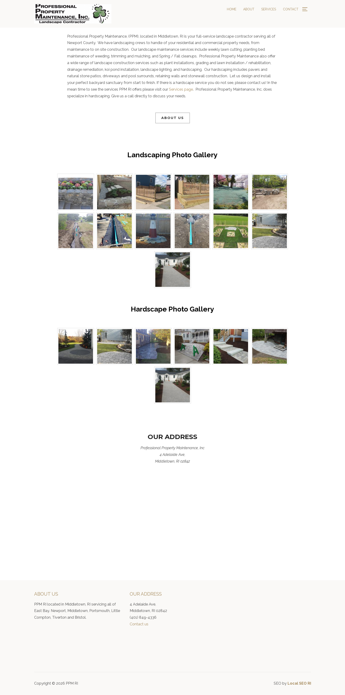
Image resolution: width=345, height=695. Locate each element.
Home (231, 9)
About (248, 9)
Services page (181, 89)
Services (268, 9)
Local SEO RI (299, 683)
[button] (172, 118)
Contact (290, 9)
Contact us (139, 624)
